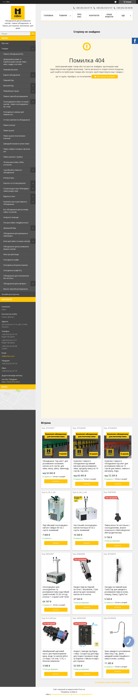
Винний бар (8, 85)
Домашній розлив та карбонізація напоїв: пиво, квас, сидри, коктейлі (15, 61)
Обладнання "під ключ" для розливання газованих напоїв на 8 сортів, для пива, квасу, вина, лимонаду (56, 465)
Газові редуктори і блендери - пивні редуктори (16, 189)
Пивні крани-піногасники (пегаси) (14, 137)
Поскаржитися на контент (61, 694)
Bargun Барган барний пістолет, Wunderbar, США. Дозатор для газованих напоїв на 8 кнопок (86, 591)
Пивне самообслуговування (15, 96)
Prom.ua (82, 689)
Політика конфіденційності (82, 694)
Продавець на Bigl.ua (69, 692)
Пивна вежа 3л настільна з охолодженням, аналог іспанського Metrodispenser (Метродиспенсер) (117, 529)
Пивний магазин (10, 69)
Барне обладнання (11, 75)
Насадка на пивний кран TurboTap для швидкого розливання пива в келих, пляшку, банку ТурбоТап (116, 591)
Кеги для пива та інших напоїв (16, 241)
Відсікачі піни (9, 196)
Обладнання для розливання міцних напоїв (16, 247)
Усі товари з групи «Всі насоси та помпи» (112, 682)
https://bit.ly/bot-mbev (11, 382)
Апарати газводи (10, 217)
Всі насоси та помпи (106, 76)
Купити (56, 481)
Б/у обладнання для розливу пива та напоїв (15, 210)
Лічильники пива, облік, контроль (13, 163)
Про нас (5, 43)
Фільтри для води (11, 254)
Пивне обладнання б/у (13, 54)
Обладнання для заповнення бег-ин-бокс (16, 276)
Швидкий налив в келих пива (16, 143)
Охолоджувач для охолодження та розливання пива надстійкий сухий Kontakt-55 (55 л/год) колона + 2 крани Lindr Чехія (56, 592)
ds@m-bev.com (8, 356)
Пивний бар (8, 80)
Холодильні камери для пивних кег (13, 113)
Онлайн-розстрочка (10, 294)
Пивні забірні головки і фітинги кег (16, 150)
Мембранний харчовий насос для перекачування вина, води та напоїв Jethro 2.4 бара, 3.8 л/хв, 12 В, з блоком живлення (55, 656)
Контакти (94, 15)
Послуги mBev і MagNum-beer (15, 222)
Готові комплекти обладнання (16, 120)
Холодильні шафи (11, 259)
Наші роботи (109, 15)
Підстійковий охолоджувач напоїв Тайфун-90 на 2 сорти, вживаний (55, 527)
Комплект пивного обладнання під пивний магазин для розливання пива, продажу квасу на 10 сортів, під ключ (86, 466)
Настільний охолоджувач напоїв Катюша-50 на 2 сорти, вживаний (85, 527)
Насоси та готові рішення (14, 183)
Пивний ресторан (11, 91)
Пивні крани (8, 130)
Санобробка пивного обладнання (12, 171)
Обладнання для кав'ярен (14, 283)
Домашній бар (9, 228)
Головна (48, 15)
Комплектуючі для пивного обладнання (15, 202)
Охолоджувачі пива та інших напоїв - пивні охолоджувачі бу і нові (16, 104)
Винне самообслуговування (15, 289)
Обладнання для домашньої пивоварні (15, 234)
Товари (5, 48)
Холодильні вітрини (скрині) (15, 265)
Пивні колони (9, 125)
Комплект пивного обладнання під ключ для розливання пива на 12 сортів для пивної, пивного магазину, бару (117, 466)
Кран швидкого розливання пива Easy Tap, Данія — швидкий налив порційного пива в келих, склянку (117, 655)
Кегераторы (8, 178)
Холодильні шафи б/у (12, 270)
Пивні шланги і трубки (13, 157)
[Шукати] (33, 34)
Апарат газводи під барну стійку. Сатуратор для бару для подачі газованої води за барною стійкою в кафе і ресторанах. (86, 656)
